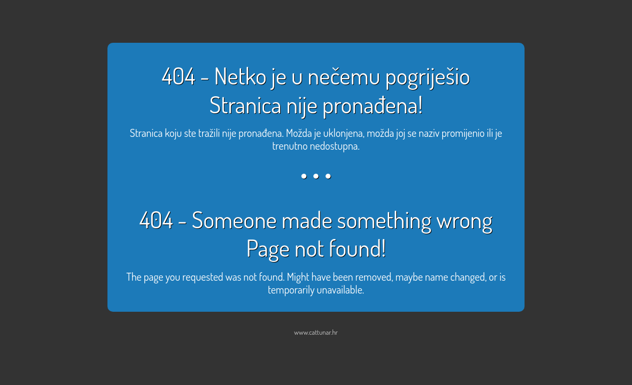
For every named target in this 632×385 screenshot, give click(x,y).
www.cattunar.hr (316, 332)
